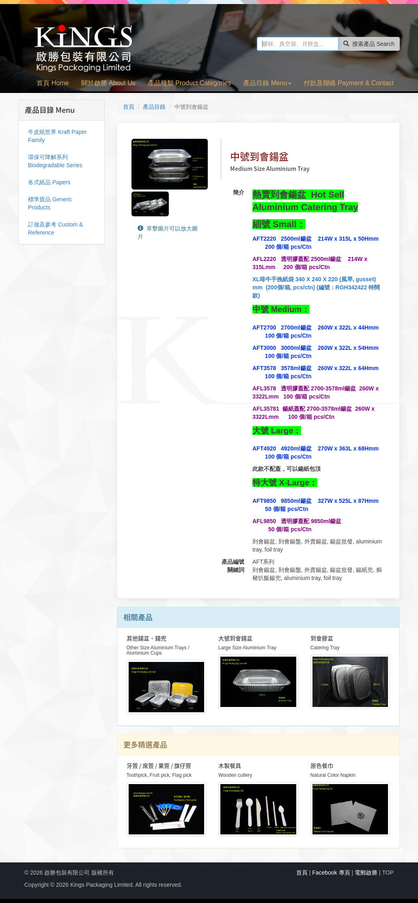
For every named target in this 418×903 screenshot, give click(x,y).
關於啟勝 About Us (108, 83)
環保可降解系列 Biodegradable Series (55, 161)
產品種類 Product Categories (189, 83)
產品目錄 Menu (267, 83)
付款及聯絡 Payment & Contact (349, 83)
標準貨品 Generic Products (50, 203)
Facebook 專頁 (331, 872)
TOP (388, 872)
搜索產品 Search (368, 44)
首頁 (128, 106)
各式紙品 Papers (49, 182)
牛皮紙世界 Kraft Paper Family (57, 136)
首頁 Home (53, 83)
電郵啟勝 (366, 872)
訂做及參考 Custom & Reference (55, 228)
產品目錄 (154, 106)
